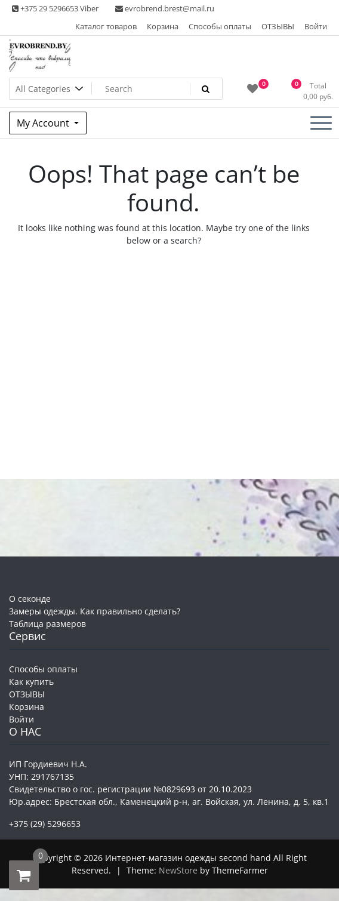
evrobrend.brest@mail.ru (164, 8)
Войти (315, 26)
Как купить (31, 681)
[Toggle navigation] (321, 123)
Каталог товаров (106, 26)
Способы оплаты (220, 26)
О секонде (30, 598)
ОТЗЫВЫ (277, 26)
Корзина (162, 26)
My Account (44, 123)
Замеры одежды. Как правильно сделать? (94, 611)
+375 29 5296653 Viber (55, 8)
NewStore (178, 870)
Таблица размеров (47, 623)
